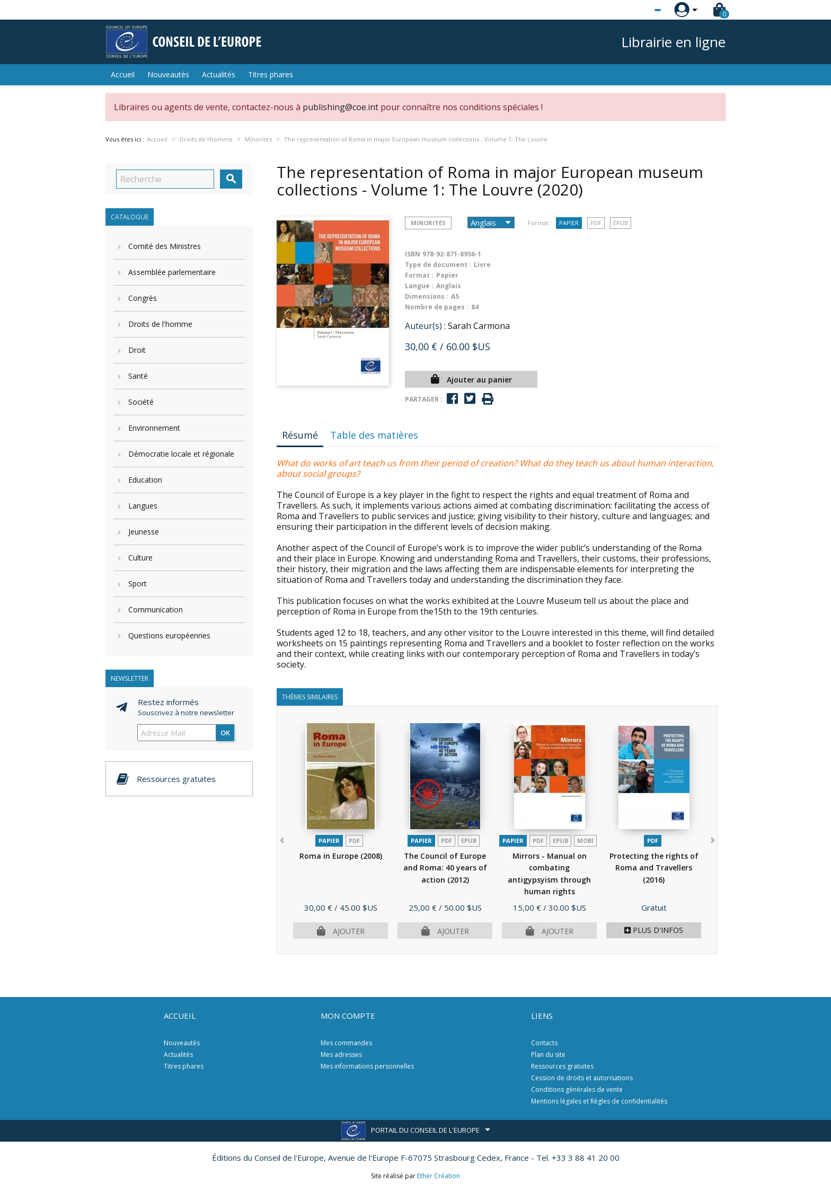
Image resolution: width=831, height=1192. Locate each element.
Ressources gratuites (562, 1066)
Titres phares (270, 74)
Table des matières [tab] (374, 435)
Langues (142, 506)
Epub (620, 223)
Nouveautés (168, 74)
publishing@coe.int (340, 107)
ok (225, 732)
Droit (137, 350)
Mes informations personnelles (367, 1066)
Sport (137, 584)
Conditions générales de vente (577, 1089)
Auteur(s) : (425, 326)
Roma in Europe (340, 856)
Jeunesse (143, 532)
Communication (155, 609)
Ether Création (438, 1175)
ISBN (412, 254)
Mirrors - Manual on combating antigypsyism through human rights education (549, 880)
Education (145, 480)
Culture (140, 558)
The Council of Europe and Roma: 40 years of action (445, 868)
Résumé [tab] (300, 435)
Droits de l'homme (160, 324)
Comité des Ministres (164, 246)
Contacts (544, 1042)
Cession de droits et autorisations (582, 1077)
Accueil (123, 74)
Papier (569, 223)
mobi (585, 840)
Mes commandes (346, 1042)
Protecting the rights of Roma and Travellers (654, 868)
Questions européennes (169, 635)
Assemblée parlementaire (172, 272)
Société (141, 402)
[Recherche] (165, 179)
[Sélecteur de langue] (636, 10)
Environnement (154, 428)
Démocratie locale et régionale (181, 454)
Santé (138, 376)
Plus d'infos (653, 930)
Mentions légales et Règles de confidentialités (599, 1101)
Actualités (218, 74)
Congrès (142, 298)
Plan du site (548, 1054)
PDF (596, 223)
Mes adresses (341, 1054)
